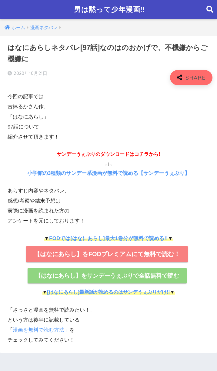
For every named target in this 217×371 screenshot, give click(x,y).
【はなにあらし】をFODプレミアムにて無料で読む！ (107, 254)
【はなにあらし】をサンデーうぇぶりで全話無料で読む (107, 275)
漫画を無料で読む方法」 (41, 330)
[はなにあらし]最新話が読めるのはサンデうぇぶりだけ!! (108, 292)
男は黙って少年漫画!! (109, 9)
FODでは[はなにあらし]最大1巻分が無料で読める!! (108, 238)
